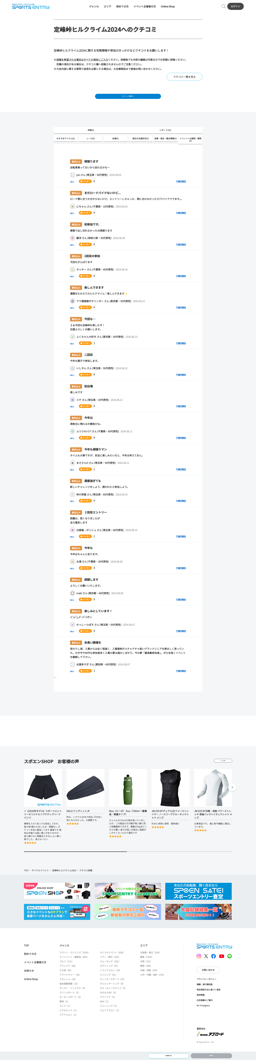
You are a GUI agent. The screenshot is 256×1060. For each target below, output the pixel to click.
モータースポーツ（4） (70, 1006)
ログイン (237, 8)
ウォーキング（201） (110, 971)
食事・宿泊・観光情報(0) (165, 147)
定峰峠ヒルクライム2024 (64, 880)
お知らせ (29, 980)
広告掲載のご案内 (205, 1009)
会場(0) (115, 147)
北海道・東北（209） (150, 962)
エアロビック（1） (68, 1020)
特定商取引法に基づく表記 (208, 999)
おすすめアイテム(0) (66, 147)
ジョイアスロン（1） (110, 1020)
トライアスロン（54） (110, 980)
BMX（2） (105, 1011)
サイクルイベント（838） (112, 962)
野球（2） (64, 1011)
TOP (26, 880)
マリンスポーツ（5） (69, 1002)
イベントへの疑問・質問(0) (190, 148)
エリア (107, 8)
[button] (232, 797)
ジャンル (94, 8)
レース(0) (90, 147)
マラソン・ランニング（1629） (74, 962)
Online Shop (168, 8)
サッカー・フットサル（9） (72, 997)
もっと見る (223, 770)
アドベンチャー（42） (70, 984)
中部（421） (146, 971)
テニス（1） (65, 1015)
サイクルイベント (40, 880)
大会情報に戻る (168, 1054)
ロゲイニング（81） (109, 975)
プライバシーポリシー (207, 988)
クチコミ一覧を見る (184, 81)
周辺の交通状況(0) (140, 147)
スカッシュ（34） (68, 988)
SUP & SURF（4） (108, 1002)
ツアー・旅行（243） (110, 966)
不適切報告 (181, 191)
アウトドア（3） (108, 1006)
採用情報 (201, 1004)
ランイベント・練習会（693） (74, 966)
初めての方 (122, 8)
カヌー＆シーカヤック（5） (113, 997)
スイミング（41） (108, 984)
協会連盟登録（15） (69, 993)
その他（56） (66, 980)
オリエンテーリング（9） (112, 993)
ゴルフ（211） (66, 971)
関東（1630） (146, 966)
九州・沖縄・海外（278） (152, 984)
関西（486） (146, 975)
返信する (75, 191)
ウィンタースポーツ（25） (113, 988)
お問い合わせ (208, 979)
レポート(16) (165, 138)
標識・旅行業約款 (205, 994)
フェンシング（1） (109, 1015)
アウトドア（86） (68, 975)
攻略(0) (91, 138)
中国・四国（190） (149, 980)
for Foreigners (203, 1015)
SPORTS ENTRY (28, 8)
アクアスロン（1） (68, 1024)
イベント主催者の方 (145, 8)
